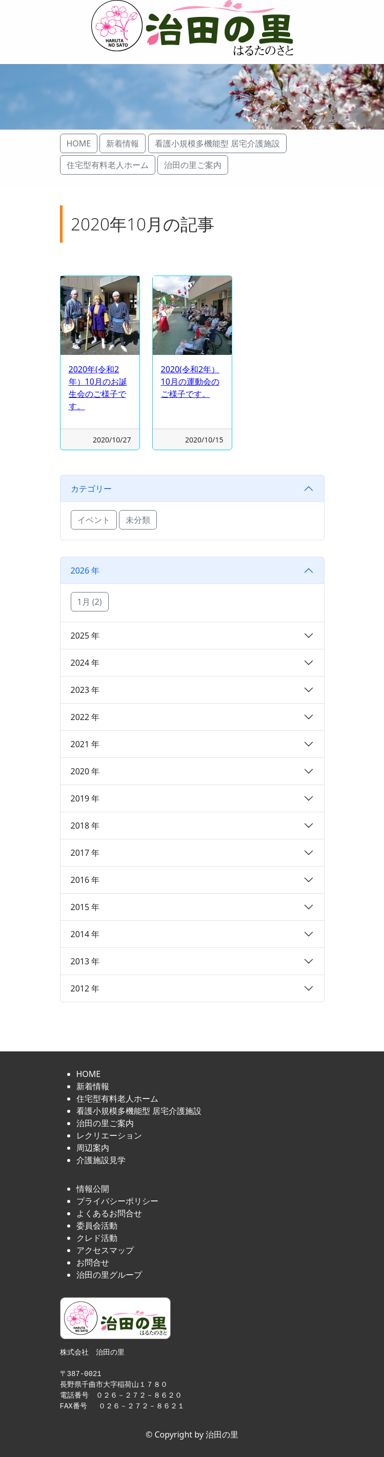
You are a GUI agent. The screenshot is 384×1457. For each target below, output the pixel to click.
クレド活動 (96, 1237)
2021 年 (85, 744)
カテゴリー (91, 488)
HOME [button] (79, 143)
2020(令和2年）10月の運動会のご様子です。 (190, 381)
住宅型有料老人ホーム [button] (108, 165)
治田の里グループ (109, 1274)
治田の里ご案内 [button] (192, 165)
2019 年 (85, 798)
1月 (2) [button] (89, 601)
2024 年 (85, 662)
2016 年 (85, 879)
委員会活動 (96, 1225)
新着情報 (92, 1086)
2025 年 (85, 635)
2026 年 (85, 570)
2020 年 (85, 771)
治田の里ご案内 (105, 1123)
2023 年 (85, 689)
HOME (88, 1074)
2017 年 (85, 852)
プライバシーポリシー (117, 1201)
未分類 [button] (138, 519)
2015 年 (85, 907)
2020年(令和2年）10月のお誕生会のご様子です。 (98, 388)
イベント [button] (93, 519)
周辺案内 (92, 1147)
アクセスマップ (105, 1250)
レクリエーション (109, 1135)
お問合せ (92, 1262)
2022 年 (85, 717)
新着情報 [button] (122, 143)
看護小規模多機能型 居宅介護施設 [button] (217, 143)
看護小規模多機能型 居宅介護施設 (138, 1110)
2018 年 (85, 825)
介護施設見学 (101, 1160)
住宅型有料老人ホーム (117, 1098)
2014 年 (85, 934)
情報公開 (92, 1188)
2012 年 (85, 988)
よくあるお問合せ (109, 1213)
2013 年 (85, 961)
